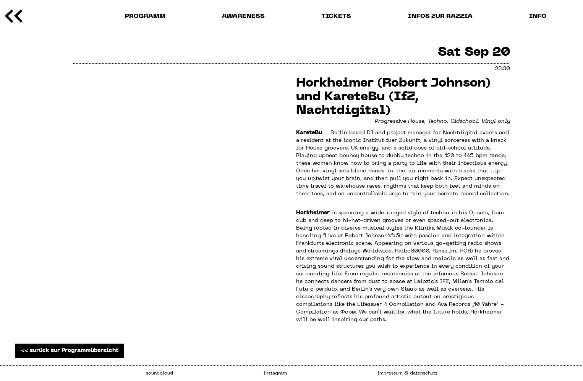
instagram (275, 373)
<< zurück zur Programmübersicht (69, 350)
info (537, 16)
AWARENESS (243, 16)
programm (145, 16)
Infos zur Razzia (440, 16)
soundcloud (159, 373)
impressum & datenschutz (407, 373)
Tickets (336, 16)
